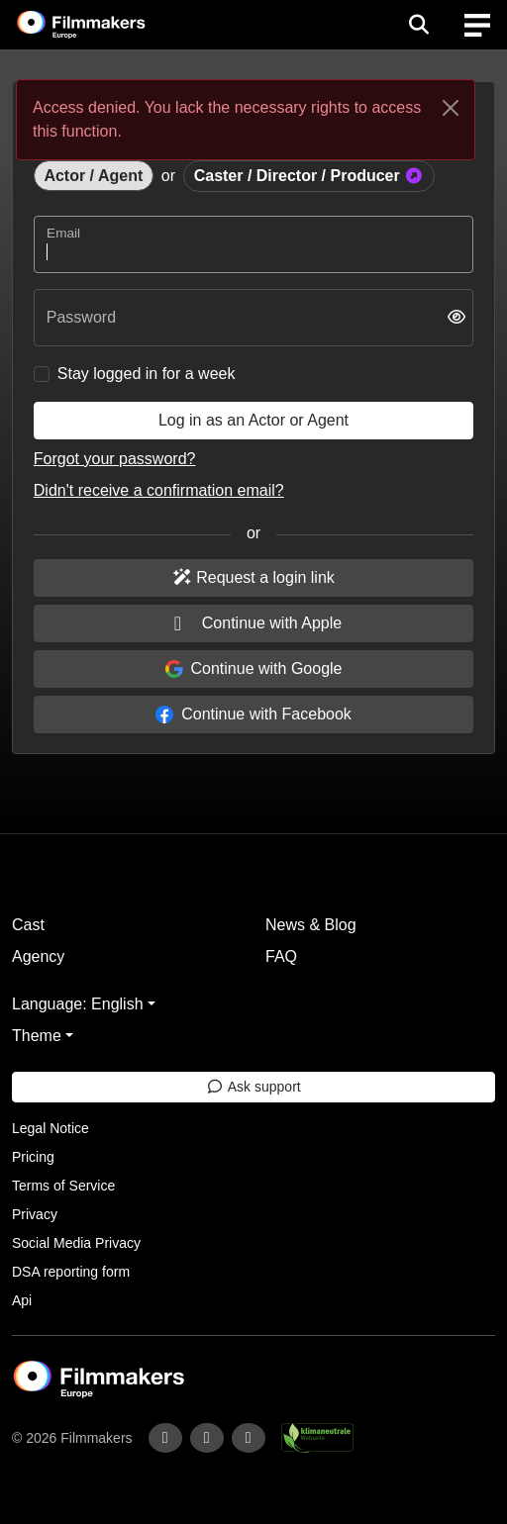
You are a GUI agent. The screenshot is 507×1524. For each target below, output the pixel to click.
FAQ (281, 956)
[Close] (450, 108)
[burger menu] (477, 25)
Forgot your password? (115, 458)
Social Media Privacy (76, 1243)
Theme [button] (36, 1035)
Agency (38, 956)
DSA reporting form (71, 1272)
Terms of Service (63, 1185)
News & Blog (310, 924)
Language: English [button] (78, 1004)
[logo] (105, 24)
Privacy (34, 1214)
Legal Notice (50, 1128)
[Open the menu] (418, 24)
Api (22, 1300)
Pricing (33, 1157)
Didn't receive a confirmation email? (159, 490)
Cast (28, 924)
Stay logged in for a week (146, 373)
